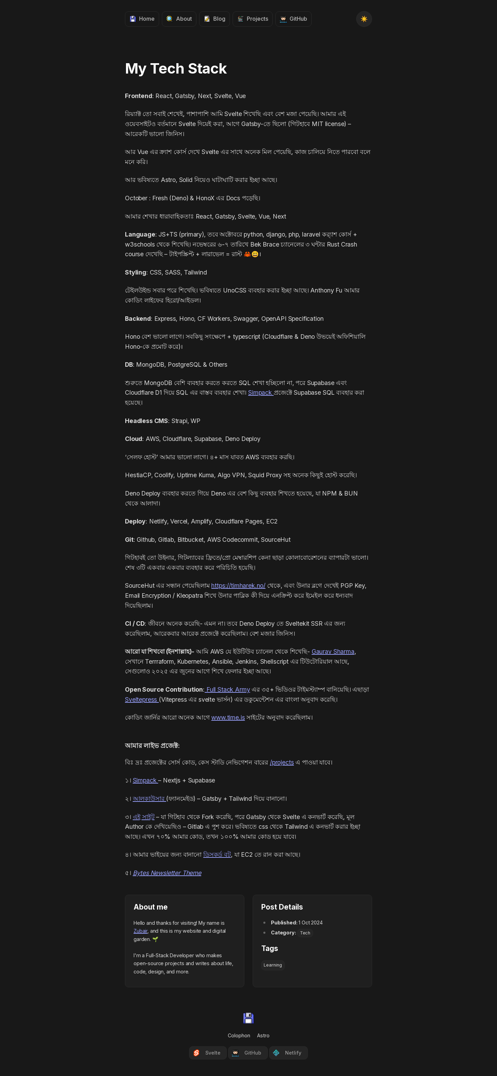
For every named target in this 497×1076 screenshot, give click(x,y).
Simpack (261, 392)
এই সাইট (144, 816)
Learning (273, 965)
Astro (263, 1035)
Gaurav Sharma (333, 651)
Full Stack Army (227, 689)
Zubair (140, 931)
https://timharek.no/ (238, 585)
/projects (282, 762)
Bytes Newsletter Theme (167, 872)
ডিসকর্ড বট (217, 854)
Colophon (239, 1035)
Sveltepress (142, 699)
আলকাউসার (149, 798)
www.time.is (228, 717)
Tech (305, 932)
